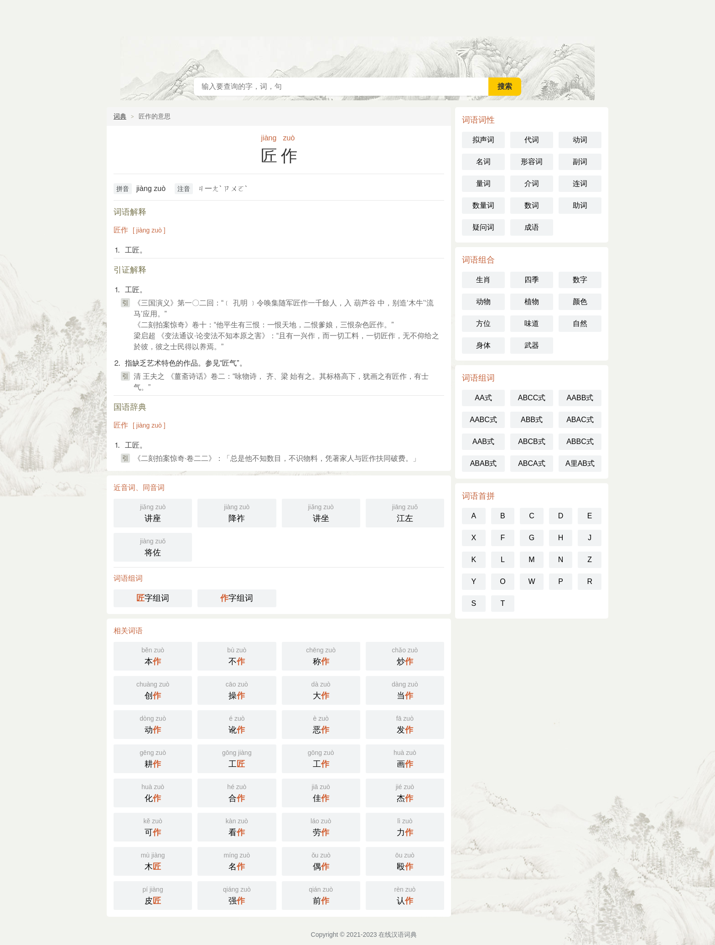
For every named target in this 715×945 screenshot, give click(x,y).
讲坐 (321, 512)
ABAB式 (483, 463)
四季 (531, 280)
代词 (531, 140)
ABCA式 (531, 463)
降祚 (236, 512)
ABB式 (532, 419)
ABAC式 (580, 419)
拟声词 (483, 140)
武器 (531, 345)
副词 (580, 161)
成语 (531, 227)
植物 (531, 301)
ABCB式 (531, 441)
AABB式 (580, 398)
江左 (405, 512)
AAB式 (483, 441)
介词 (531, 183)
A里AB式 (580, 463)
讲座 (152, 512)
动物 (483, 301)
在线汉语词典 (357, 36)
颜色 (580, 301)
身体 (483, 345)
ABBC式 (580, 441)
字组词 (152, 598)
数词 (531, 205)
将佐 (152, 546)
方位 (483, 323)
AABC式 (483, 419)
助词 (580, 205)
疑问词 (483, 227)
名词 (483, 161)
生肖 (483, 280)
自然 (580, 323)
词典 (120, 116)
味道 (531, 323)
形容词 (532, 161)
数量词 (483, 205)
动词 (580, 140)
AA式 (483, 398)
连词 (580, 183)
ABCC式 (531, 398)
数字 (580, 280)
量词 (483, 183)
